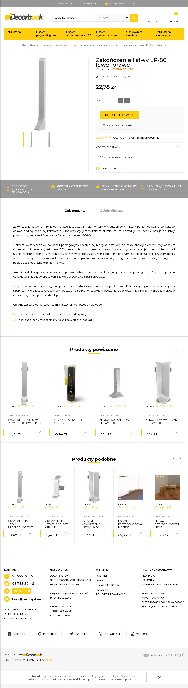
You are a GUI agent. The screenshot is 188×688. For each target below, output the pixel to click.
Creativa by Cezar (122, 69)
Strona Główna (30, 45)
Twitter (79, 634)
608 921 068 (21, 591)
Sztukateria (13, 32)
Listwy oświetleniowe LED (79, 33)
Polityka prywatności (111, 594)
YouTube (140, 634)
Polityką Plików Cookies (124, 676)
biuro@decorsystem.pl (122, 3)
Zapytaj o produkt (111, 168)
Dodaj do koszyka (119, 115)
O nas (99, 580)
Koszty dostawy (138, 147)
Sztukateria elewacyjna (163, 33)
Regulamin (103, 589)
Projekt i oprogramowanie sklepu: (28, 660)
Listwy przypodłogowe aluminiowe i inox (95, 45)
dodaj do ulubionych (118, 125)
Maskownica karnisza (134, 33)
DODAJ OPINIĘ (150, 137)
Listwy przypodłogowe (46, 33)
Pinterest (48, 634)
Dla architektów (107, 585)
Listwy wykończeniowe (107, 33)
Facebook (17, 634)
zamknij (154, 677)
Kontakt (101, 575)
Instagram (109, 634)
